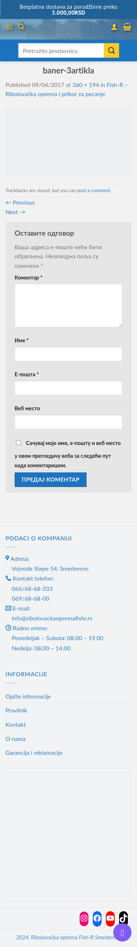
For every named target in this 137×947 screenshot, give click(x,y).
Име (22, 340)
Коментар (28, 277)
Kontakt (15, 724)
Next (15, 211)
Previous (20, 202)
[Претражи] (21, 27)
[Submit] (111, 50)
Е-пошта (27, 374)
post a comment (93, 190)
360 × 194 (85, 84)
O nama (15, 738)
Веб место (27, 408)
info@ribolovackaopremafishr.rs (52, 618)
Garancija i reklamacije (33, 752)
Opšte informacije (28, 696)
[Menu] (9, 27)
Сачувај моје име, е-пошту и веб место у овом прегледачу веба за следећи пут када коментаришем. (68, 454)
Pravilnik (16, 710)
